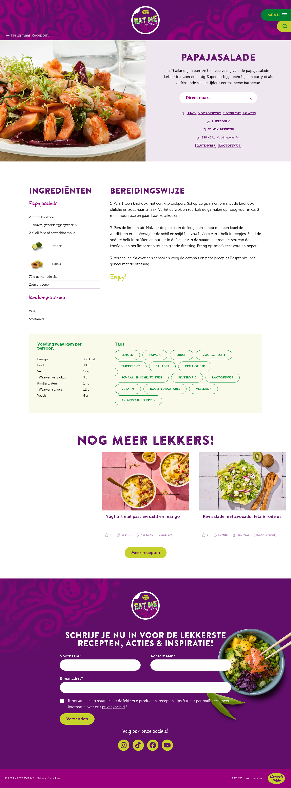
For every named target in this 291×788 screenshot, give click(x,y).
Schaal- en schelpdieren (141, 377)
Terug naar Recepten (29, 35)
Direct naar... (198, 97)
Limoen (127, 355)
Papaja (155, 355)
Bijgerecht (232, 113)
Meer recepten (145, 552)
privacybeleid (113, 707)
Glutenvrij (187, 377)
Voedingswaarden (228, 137)
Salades (249, 113)
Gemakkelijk (195, 366)
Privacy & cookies (48, 778)
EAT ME (145, 20)
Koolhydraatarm (165, 389)
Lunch (192, 113)
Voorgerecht (209, 113)
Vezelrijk (203, 389)
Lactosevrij (222, 377)
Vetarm (127, 389)
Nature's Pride (276, 778)
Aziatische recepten (138, 400)
